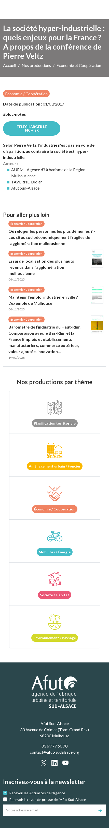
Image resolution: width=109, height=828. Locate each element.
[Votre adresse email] (49, 810)
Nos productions (36, 65)
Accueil (9, 65)
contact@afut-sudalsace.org (54, 752)
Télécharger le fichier (32, 128)
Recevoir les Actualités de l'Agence (37, 793)
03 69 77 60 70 (54, 745)
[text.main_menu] (99, 10)
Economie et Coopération (79, 65)
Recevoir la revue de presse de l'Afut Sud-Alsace (47, 799)
